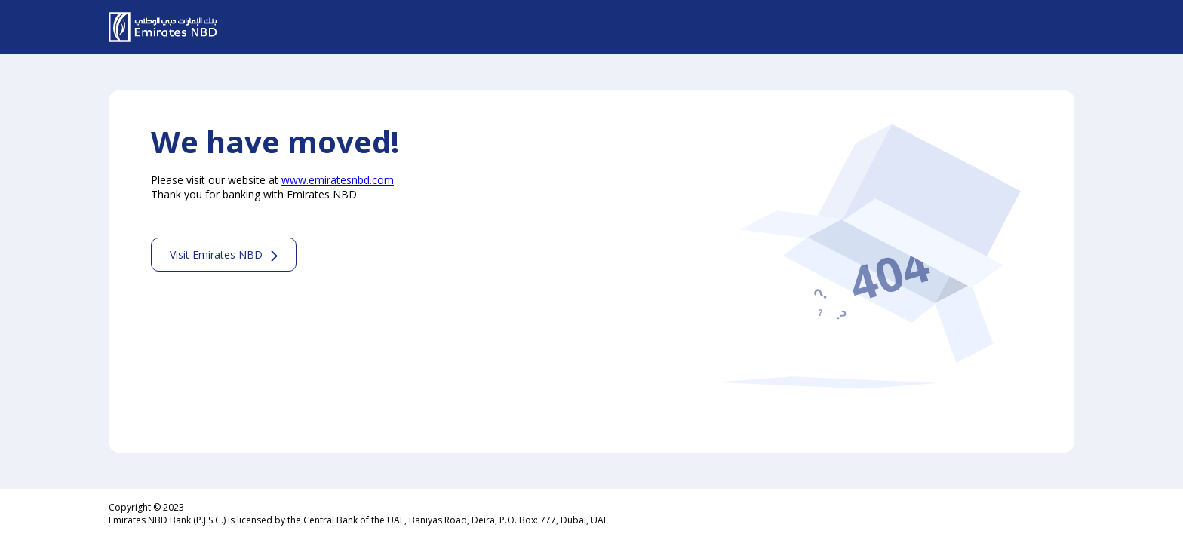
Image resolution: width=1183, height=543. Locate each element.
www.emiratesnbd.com (337, 180)
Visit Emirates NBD (216, 254)
